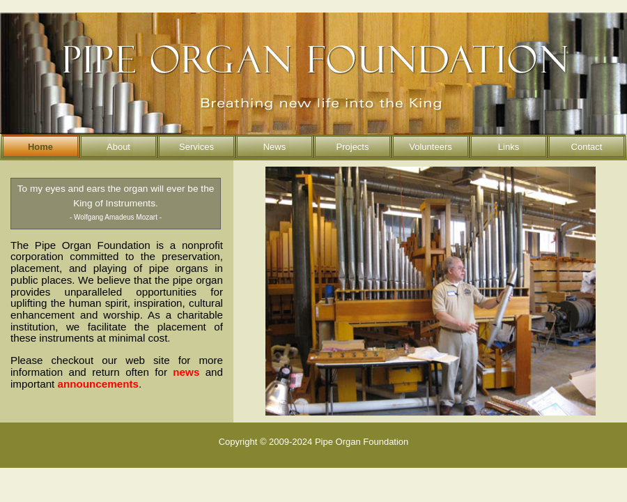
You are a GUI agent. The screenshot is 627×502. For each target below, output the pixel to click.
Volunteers (430, 147)
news (186, 372)
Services (196, 147)
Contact (587, 147)
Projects (352, 147)
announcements (98, 384)
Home (40, 147)
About (118, 147)
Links (508, 147)
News (274, 147)
